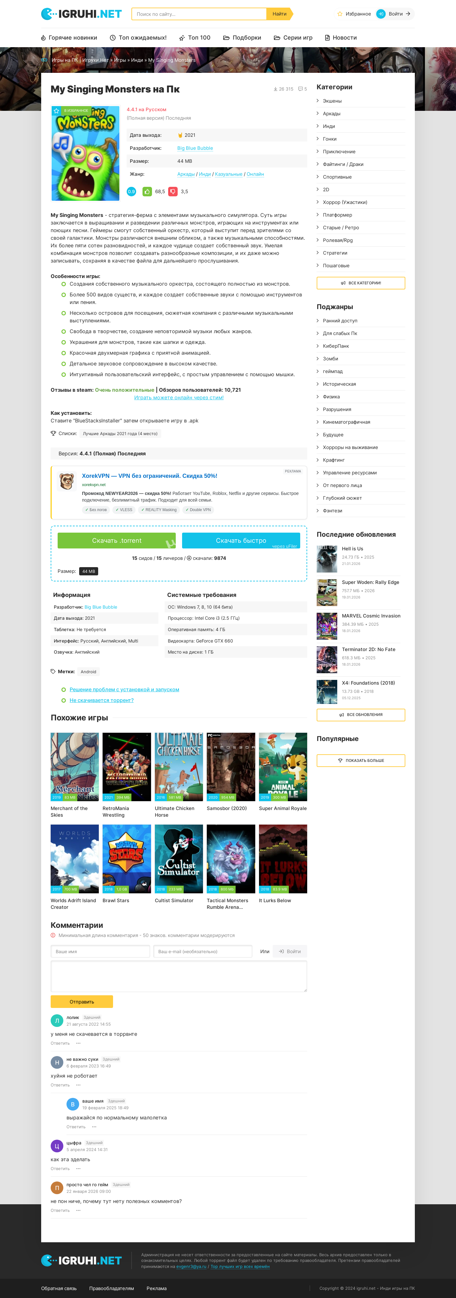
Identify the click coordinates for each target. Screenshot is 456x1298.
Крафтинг (334, 460)
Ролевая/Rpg (338, 240)
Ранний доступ (340, 321)
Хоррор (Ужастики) (345, 202)
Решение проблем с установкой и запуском (124, 689)
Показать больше (365, 760)
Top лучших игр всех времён (240, 1266)
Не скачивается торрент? (102, 700)
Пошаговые (336, 266)
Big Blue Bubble (195, 148)
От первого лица (342, 485)
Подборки (247, 37)
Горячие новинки (73, 37)
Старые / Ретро (341, 228)
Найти (280, 14)
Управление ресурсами (350, 473)
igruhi (90, 13)
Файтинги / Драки (343, 164)
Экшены (332, 101)
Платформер (337, 215)
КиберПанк (336, 346)
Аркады (186, 174)
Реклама (157, 1288)
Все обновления (365, 714)
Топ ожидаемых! (143, 37)
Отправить (82, 1002)
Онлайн (255, 174)
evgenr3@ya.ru (191, 1266)
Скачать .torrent (117, 540)
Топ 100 (199, 37)
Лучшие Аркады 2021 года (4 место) (120, 433)
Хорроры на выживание (350, 447)
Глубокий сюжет (342, 498)
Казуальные (229, 174)
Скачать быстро (256, 542)
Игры (120, 60)
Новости (345, 37)
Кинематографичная (346, 422)
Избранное (358, 14)
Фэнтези (332, 511)
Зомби (330, 359)
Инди (137, 60)
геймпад (333, 371)
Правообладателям (111, 1288)
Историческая (339, 384)
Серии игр (298, 37)
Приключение (339, 152)
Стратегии (335, 253)
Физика (331, 397)
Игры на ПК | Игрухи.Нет (80, 60)
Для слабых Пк (340, 333)
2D (326, 190)
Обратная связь (59, 1288)
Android (88, 671)
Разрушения (337, 409)
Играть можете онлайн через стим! (179, 397)
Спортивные (337, 177)
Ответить (60, 1043)
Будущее (333, 435)
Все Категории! (365, 283)
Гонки (330, 139)
